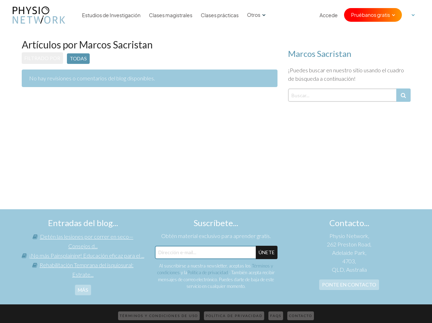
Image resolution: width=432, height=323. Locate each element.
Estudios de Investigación (111, 15)
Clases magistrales (170, 15)
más (83, 290)
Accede (329, 15)
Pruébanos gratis (370, 15)
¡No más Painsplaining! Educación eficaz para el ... (86, 255)
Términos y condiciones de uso (159, 316)
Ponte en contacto (349, 285)
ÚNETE (267, 252)
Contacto (300, 316)
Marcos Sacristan (319, 53)
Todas (78, 58)
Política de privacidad (208, 272)
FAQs (275, 316)
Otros (253, 15)
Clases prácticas (220, 15)
